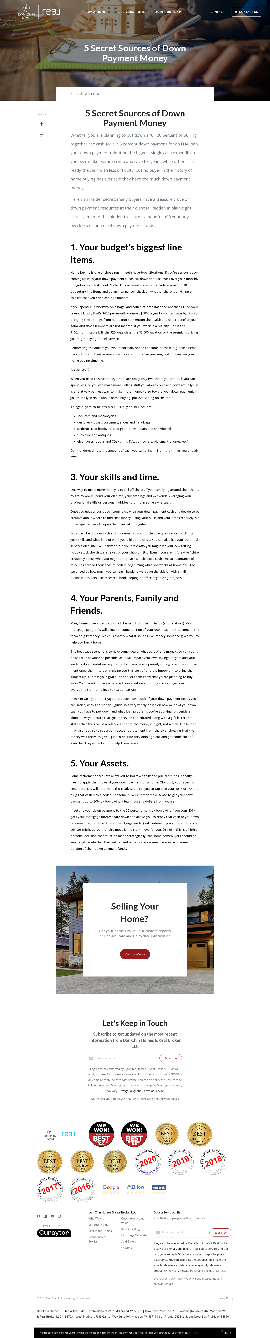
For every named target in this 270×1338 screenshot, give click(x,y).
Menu (216, 12)
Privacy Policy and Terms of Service (141, 1091)
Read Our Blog (130, 1229)
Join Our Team (168, 11)
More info (193, 1332)
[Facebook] (38, 1216)
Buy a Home (96, 11)
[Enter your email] (126, 1058)
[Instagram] (59, 1216)
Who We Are (97, 1218)
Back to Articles (87, 94)
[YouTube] (52, 1216)
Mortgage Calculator (134, 1235)
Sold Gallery (128, 1241)
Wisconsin (127, 1248)
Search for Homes (100, 1231)
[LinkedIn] (45, 1216)
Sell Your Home (131, 11)
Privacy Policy (225, 1298)
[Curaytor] (54, 1236)
